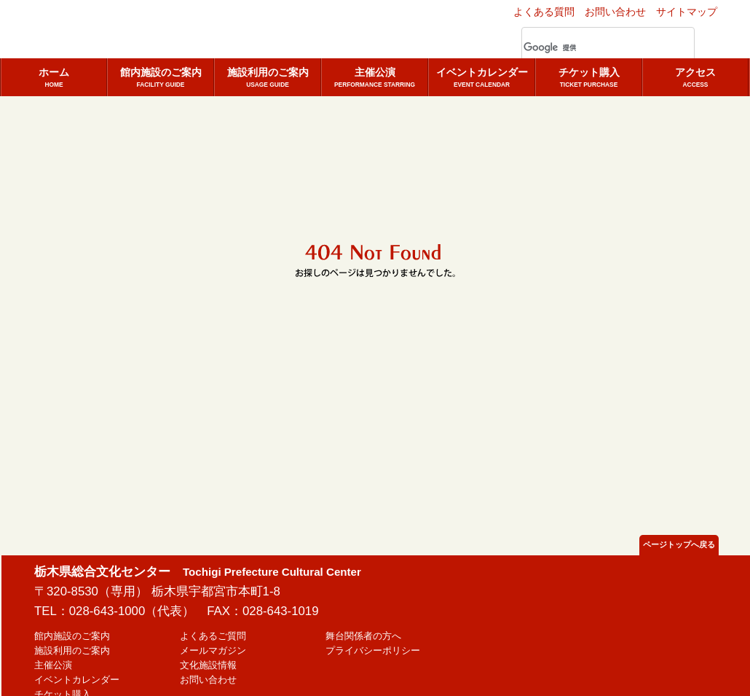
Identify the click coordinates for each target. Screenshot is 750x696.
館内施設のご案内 (160, 78)
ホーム (53, 78)
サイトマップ (686, 11)
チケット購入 (589, 78)
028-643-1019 (280, 611)
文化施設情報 (208, 665)
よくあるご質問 (213, 636)
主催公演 (374, 78)
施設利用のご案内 (267, 78)
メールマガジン (213, 651)
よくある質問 (544, 11)
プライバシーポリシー (372, 651)
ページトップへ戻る (679, 544)
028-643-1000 (107, 611)
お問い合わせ (615, 11)
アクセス (695, 78)
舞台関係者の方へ (363, 636)
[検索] (591, 47)
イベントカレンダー (481, 78)
